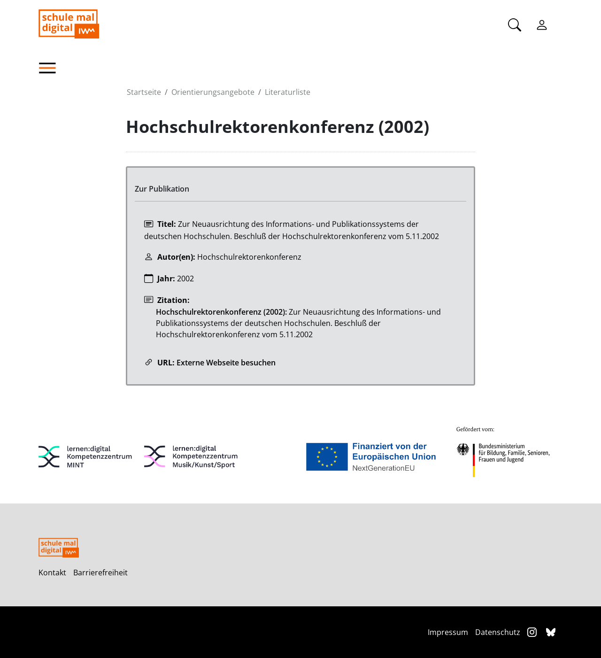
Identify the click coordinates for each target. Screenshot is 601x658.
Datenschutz (497, 632)
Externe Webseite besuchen (226, 362)
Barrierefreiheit (100, 572)
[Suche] (514, 24)
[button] (82, 68)
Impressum (448, 632)
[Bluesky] (550, 632)
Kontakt (52, 572)
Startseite (144, 92)
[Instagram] (533, 632)
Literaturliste (287, 92)
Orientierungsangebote (212, 92)
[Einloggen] (541, 24)
